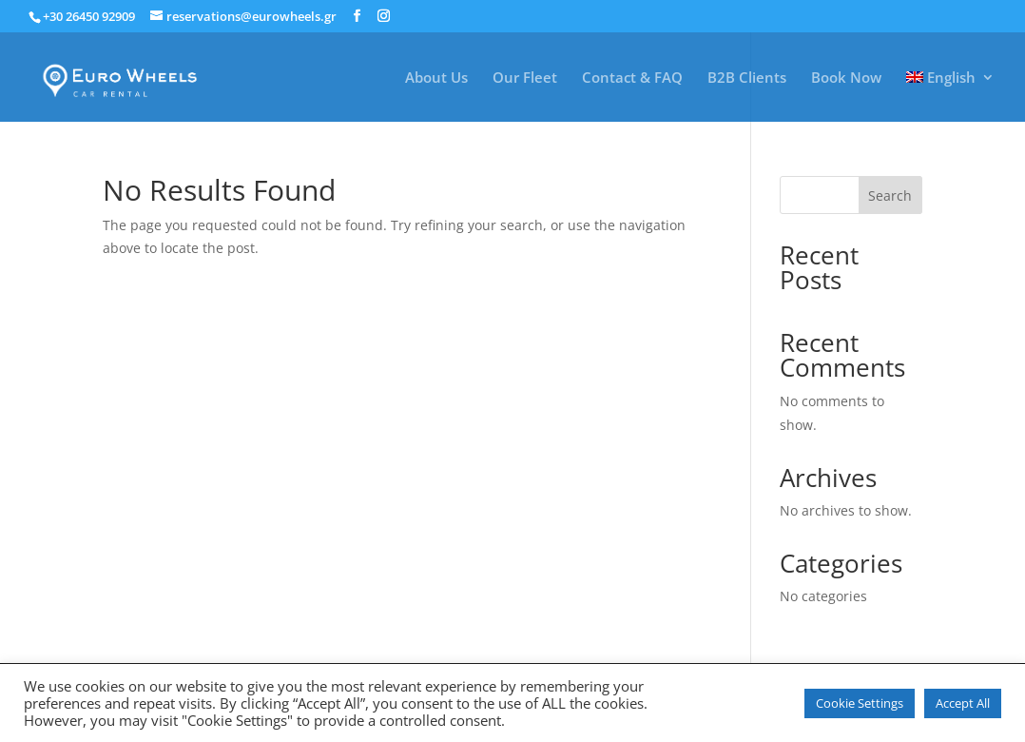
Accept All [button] (963, 703)
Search (890, 195)
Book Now (846, 78)
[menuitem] (951, 96)
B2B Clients (746, 78)
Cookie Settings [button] (859, 703)
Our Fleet (525, 78)
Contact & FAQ (632, 78)
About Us (436, 78)
